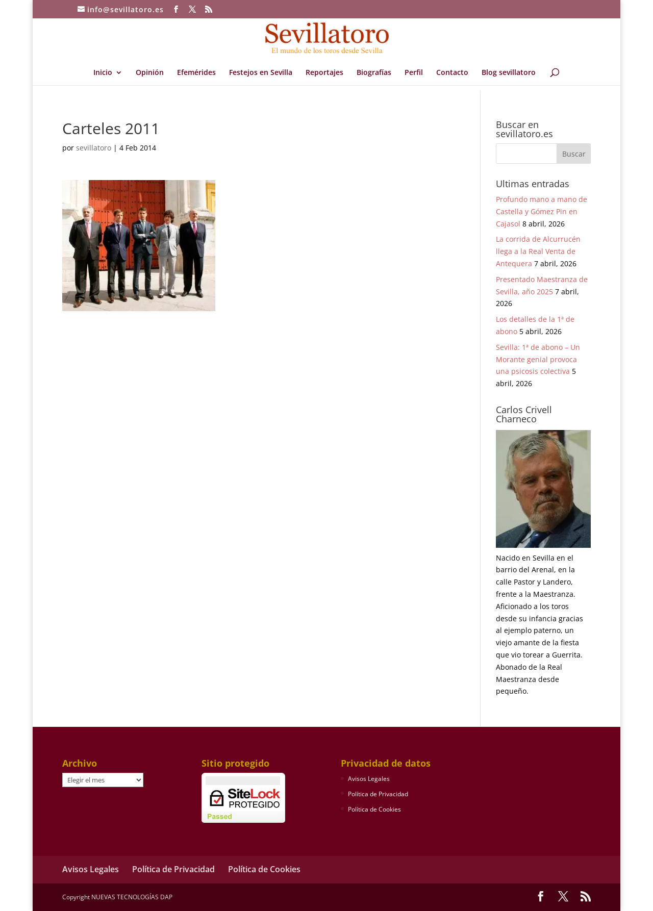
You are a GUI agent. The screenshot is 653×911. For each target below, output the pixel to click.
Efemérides (196, 73)
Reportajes (324, 73)
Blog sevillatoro (509, 73)
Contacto (452, 73)
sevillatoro (93, 148)
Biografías (374, 73)
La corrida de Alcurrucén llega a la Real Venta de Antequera (538, 251)
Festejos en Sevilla (260, 73)
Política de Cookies (374, 809)
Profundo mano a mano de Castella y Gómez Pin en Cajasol (541, 211)
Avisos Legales (369, 778)
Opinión (150, 73)
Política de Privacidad (378, 794)
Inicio (102, 73)
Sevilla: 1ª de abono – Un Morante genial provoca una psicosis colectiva (538, 359)
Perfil (414, 73)
